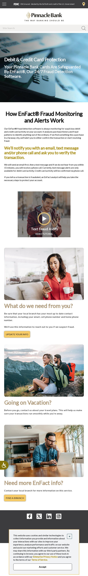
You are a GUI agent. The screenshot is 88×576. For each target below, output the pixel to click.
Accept (42, 566)
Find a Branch (83, 4)
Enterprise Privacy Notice (45, 556)
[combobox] (40, 28)
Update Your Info (18, 335)
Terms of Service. (39, 559)
